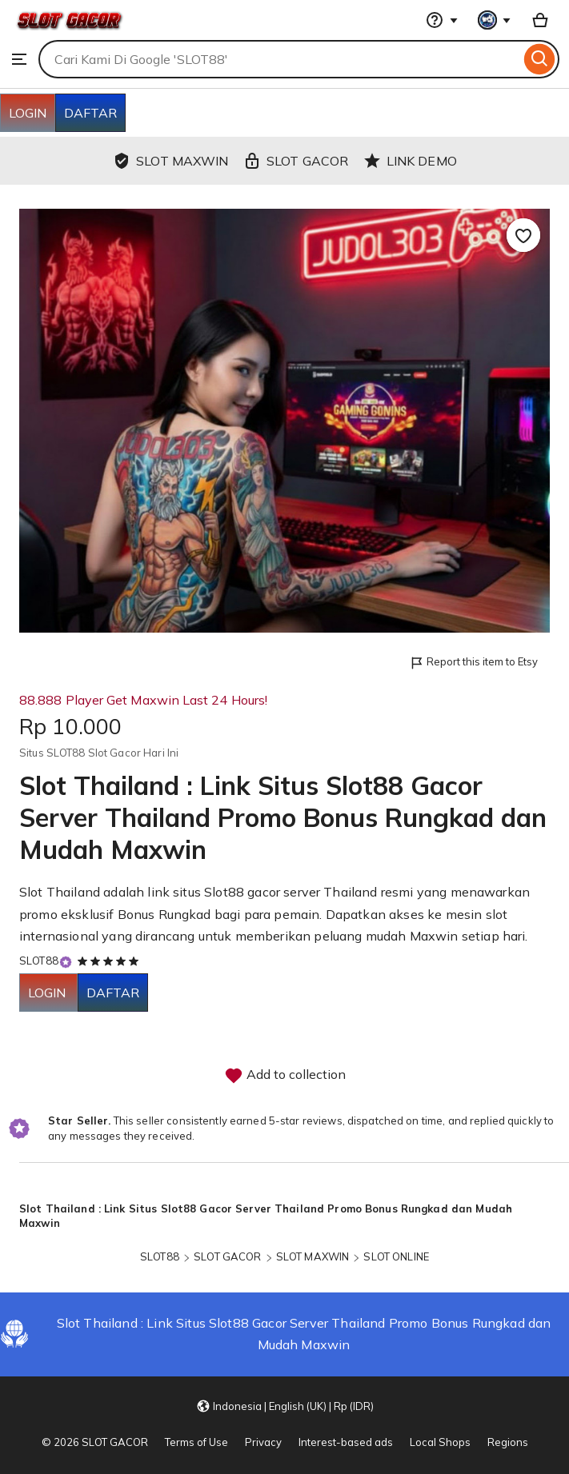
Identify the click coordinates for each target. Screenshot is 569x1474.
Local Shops (440, 1442)
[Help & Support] (441, 20)
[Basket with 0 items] (540, 20)
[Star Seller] (65, 961)
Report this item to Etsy (473, 662)
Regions (507, 1442)
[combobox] (279, 59)
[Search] (539, 59)
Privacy (263, 1442)
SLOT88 (38, 960)
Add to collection (285, 1075)
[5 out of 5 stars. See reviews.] (110, 961)
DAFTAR (90, 113)
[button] (285, 1406)
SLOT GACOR (227, 1256)
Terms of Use (196, 1442)
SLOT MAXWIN (312, 1256)
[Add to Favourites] (523, 235)
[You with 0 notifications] (494, 20)
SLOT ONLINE (395, 1256)
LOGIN (27, 113)
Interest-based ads (346, 1442)
